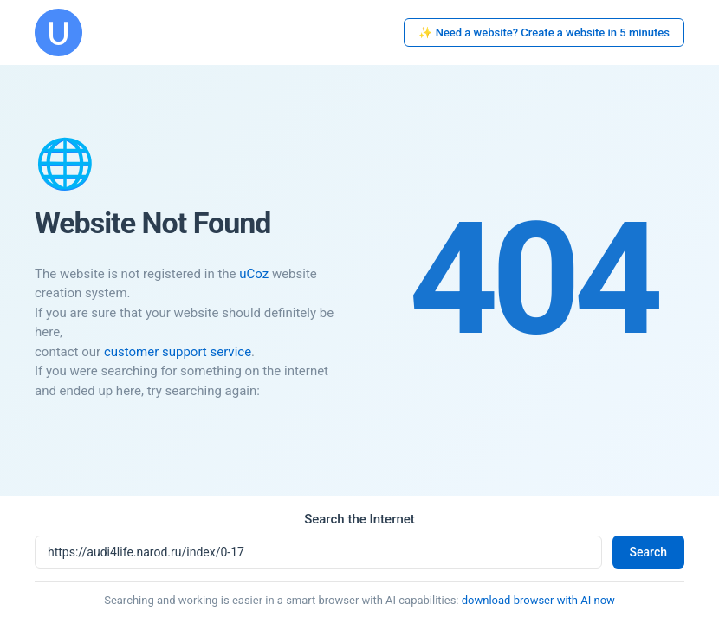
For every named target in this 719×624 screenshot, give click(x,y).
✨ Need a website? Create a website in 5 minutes (544, 32)
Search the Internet (359, 519)
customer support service (177, 352)
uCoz (254, 274)
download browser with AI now (538, 600)
